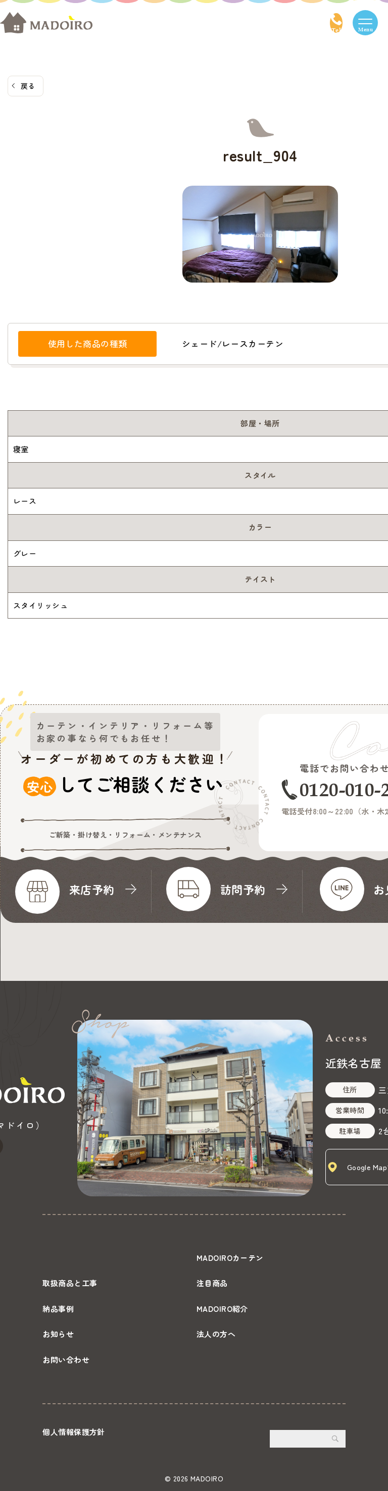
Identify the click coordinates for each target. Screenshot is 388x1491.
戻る (28, 86)
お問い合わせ (65, 1359)
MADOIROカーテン (230, 1257)
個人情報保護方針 (73, 1431)
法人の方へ (216, 1334)
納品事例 (58, 1308)
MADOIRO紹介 (222, 1308)
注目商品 (212, 1283)
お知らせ (58, 1334)
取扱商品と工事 (69, 1283)
